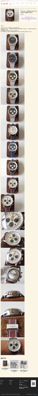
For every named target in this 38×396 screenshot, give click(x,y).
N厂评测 (22, 3)
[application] (19, 3)
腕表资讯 (1, 383)
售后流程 (30, 3)
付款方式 (34, 3)
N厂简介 (13, 3)
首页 (10, 3)
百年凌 (23, 8)
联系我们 (11, 4)
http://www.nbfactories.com (23, 385)
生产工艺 (26, 3)
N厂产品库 (18, 3)
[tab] (2, 26)
